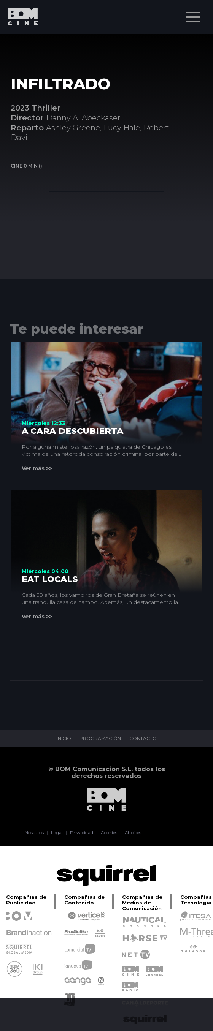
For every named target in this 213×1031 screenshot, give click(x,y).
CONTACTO (143, 738)
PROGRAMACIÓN (100, 738)
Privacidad (81, 832)
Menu (194, 13)
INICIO (64, 738)
